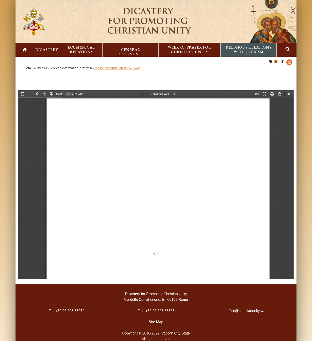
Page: (60, 93)
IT (282, 61)
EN (276, 61)
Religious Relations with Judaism (248, 49)
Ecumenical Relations (81, 49)
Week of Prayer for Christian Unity (189, 49)
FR (270, 61)
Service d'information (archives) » (72, 68)
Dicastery (46, 49)
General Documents (130, 51)
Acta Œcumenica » (37, 68)
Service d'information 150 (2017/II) (117, 68)
